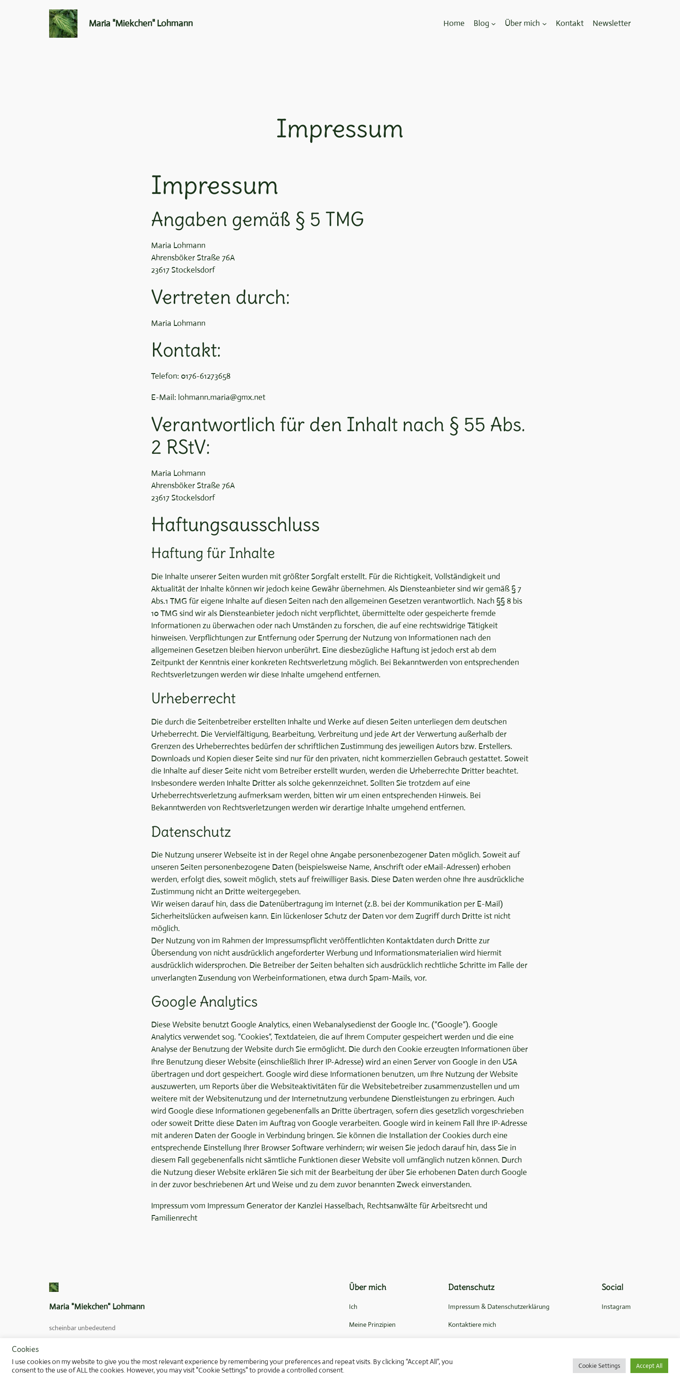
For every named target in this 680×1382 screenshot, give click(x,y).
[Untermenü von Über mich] (544, 23)
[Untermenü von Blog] (493, 23)
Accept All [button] (649, 1366)
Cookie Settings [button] (599, 1366)
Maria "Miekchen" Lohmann (141, 23)
